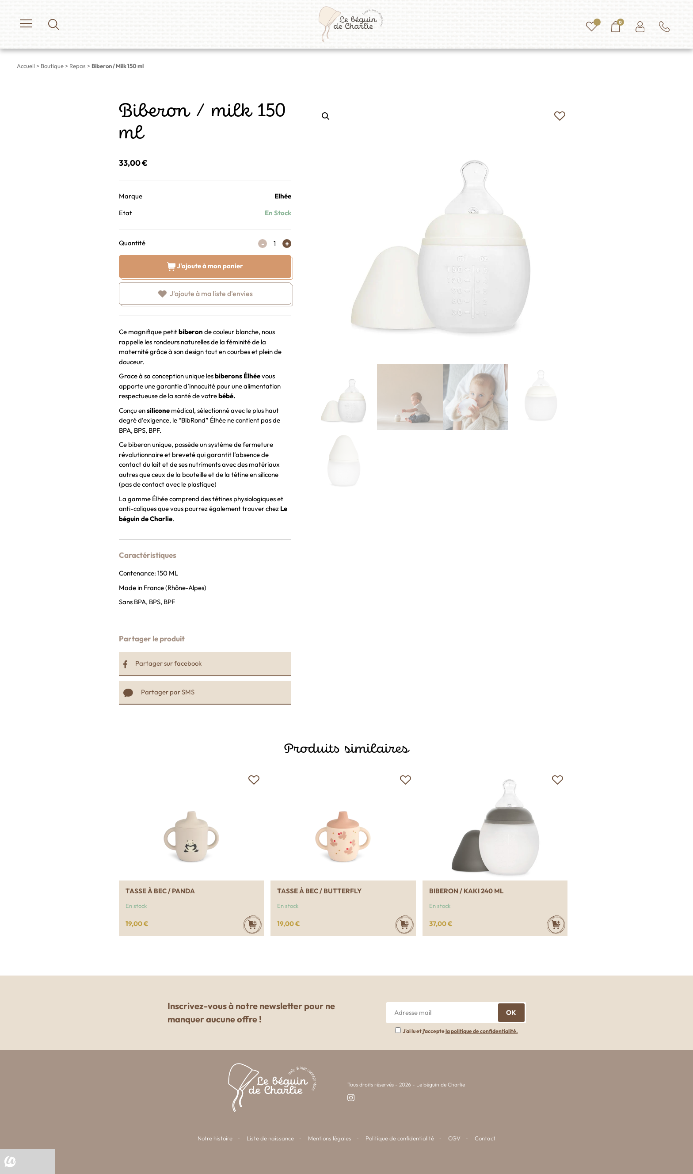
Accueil (26, 65)
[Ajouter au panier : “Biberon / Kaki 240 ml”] (556, 924)
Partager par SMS (158, 692)
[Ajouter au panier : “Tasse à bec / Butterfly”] (404, 924)
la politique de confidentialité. (482, 1031)
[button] (559, 116)
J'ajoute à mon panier (205, 265)
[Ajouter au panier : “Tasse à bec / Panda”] (252, 924)
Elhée (282, 196)
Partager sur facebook (162, 663)
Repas (77, 65)
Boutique (52, 65)
